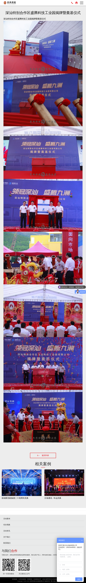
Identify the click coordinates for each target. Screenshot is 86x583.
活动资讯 (6, 531)
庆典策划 (29, 579)
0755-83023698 (72, 3)
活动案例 (6, 519)
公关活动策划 (22, 579)
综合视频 (6, 525)
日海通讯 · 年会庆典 (52, 498)
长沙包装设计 (54, 579)
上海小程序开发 (46, 579)
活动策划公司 (37, 579)
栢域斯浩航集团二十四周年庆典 (15, 498)
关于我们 (6, 537)
